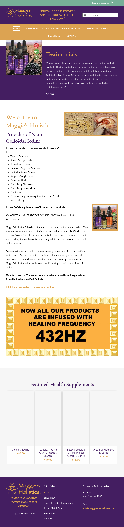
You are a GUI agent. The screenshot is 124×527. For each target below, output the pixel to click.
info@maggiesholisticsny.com (98, 508)
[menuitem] (16, 28)
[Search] (100, 15)
